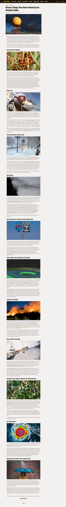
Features (46, 1)
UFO (26, 130)
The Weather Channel (37, 277)
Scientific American (10, 290)
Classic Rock (13, 1)
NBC (7, 77)
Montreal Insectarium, (36, 412)
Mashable (8, 445)
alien (12, 121)
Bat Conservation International (22, 206)
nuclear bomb (11, 282)
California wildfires (32, 321)
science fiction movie (30, 119)
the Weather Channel (31, 161)
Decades (30, 1)
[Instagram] (58, 1)
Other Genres (25, 1)
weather (30, 44)
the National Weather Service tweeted (15, 201)
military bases (26, 129)
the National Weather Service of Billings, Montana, (15, 365)
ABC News (18, 122)
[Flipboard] (61, 1)
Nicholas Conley (9, 12)
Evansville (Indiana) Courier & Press (21, 112)
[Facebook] (55, 1)
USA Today (36, 410)
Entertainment (36, 1)
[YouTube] (57, 1)
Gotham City (37, 197)
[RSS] (64, 1)
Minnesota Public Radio (22, 330)
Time (34, 81)
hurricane (28, 454)
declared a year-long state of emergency (23, 326)
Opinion (41, 1)
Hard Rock (19, 1)
